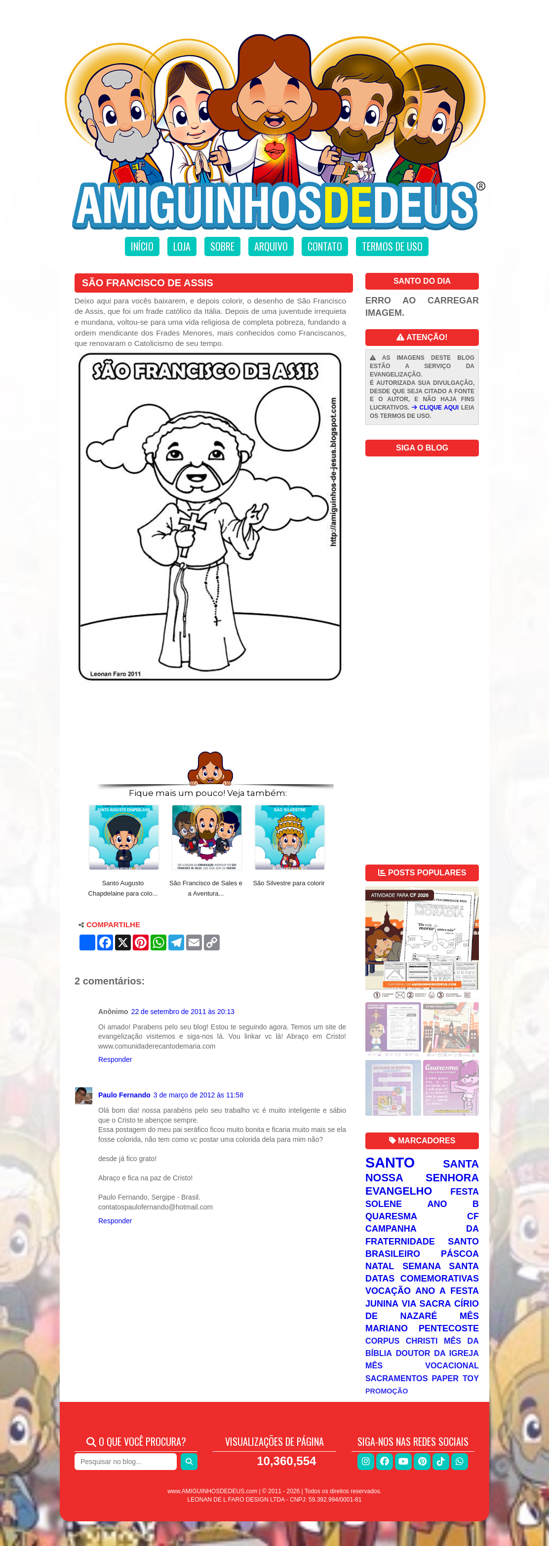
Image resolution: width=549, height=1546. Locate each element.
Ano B (453, 1204)
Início (142, 246)
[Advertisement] (210, 719)
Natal (379, 1266)
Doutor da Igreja (437, 1353)
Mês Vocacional (422, 1365)
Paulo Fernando (124, 1095)
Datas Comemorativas (422, 1278)
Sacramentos (396, 1378)
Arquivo (271, 246)
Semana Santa (440, 1266)
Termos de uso (392, 246)
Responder (115, 1059)
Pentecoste (449, 1328)
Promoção (386, 1391)
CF (473, 1216)
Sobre (222, 246)
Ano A (430, 1291)
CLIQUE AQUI (435, 407)
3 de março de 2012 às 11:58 (198, 1095)
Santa (461, 1164)
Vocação (388, 1291)
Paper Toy (455, 1378)
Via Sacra (426, 1304)
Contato (325, 246)
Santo (390, 1162)
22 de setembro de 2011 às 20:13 (183, 1012)
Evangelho (398, 1191)
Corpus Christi (401, 1340)
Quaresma (391, 1216)
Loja (182, 246)
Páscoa (460, 1254)
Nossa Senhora (422, 1177)
